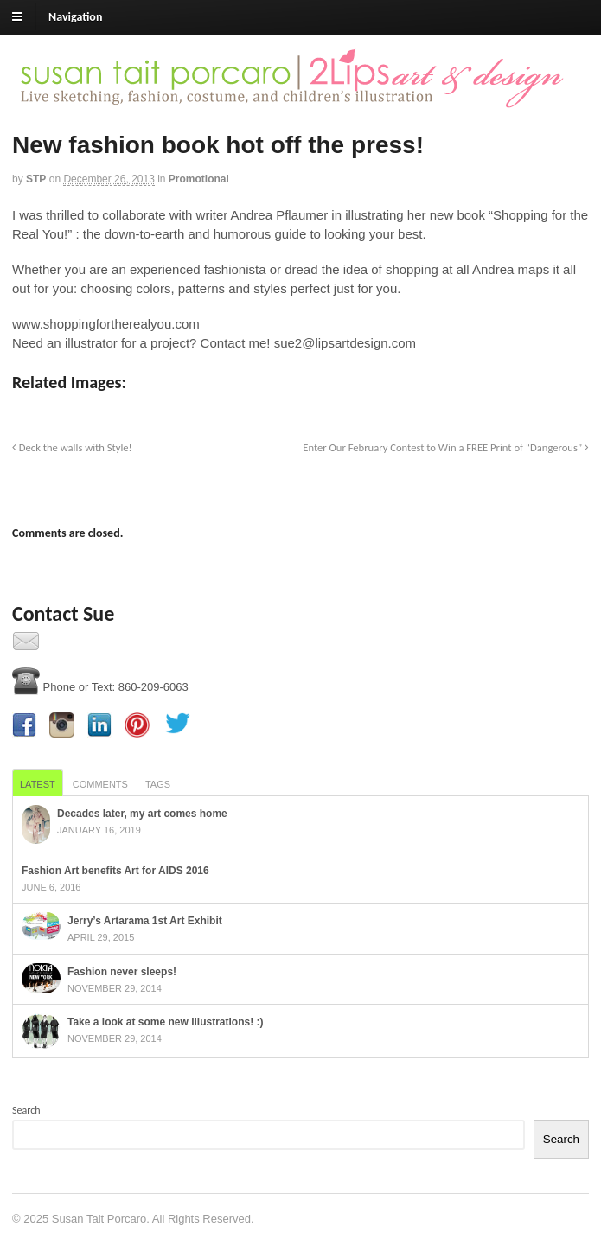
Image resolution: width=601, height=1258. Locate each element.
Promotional (199, 179)
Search (26, 1110)
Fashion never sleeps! (121, 972)
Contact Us (72, 646)
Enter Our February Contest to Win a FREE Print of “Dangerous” (446, 447)
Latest (37, 784)
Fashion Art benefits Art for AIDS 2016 (115, 871)
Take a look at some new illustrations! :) (165, 1022)
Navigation (75, 17)
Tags (157, 784)
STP (36, 179)
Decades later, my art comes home (142, 814)
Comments (100, 784)
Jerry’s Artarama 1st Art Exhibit (144, 921)
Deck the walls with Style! (72, 447)
